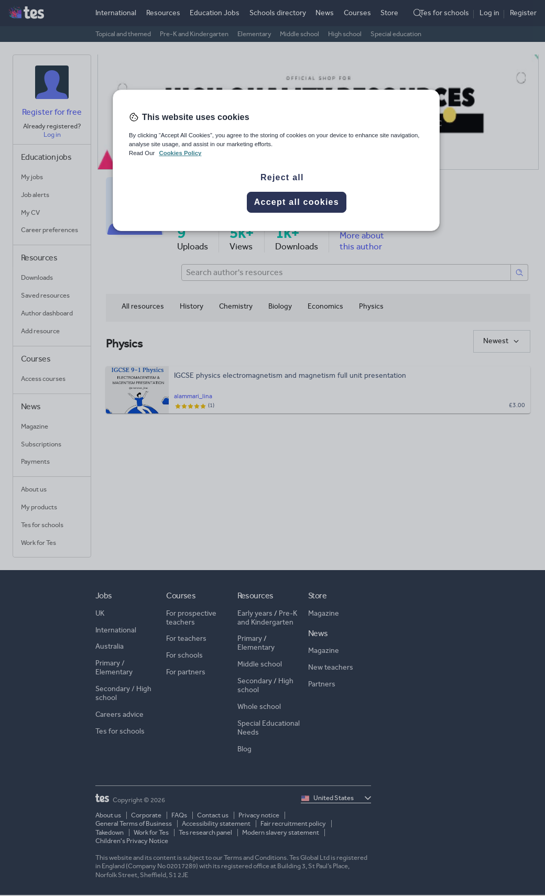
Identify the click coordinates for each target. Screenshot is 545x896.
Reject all (282, 177)
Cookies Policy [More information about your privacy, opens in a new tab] (180, 153)
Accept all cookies (296, 202)
